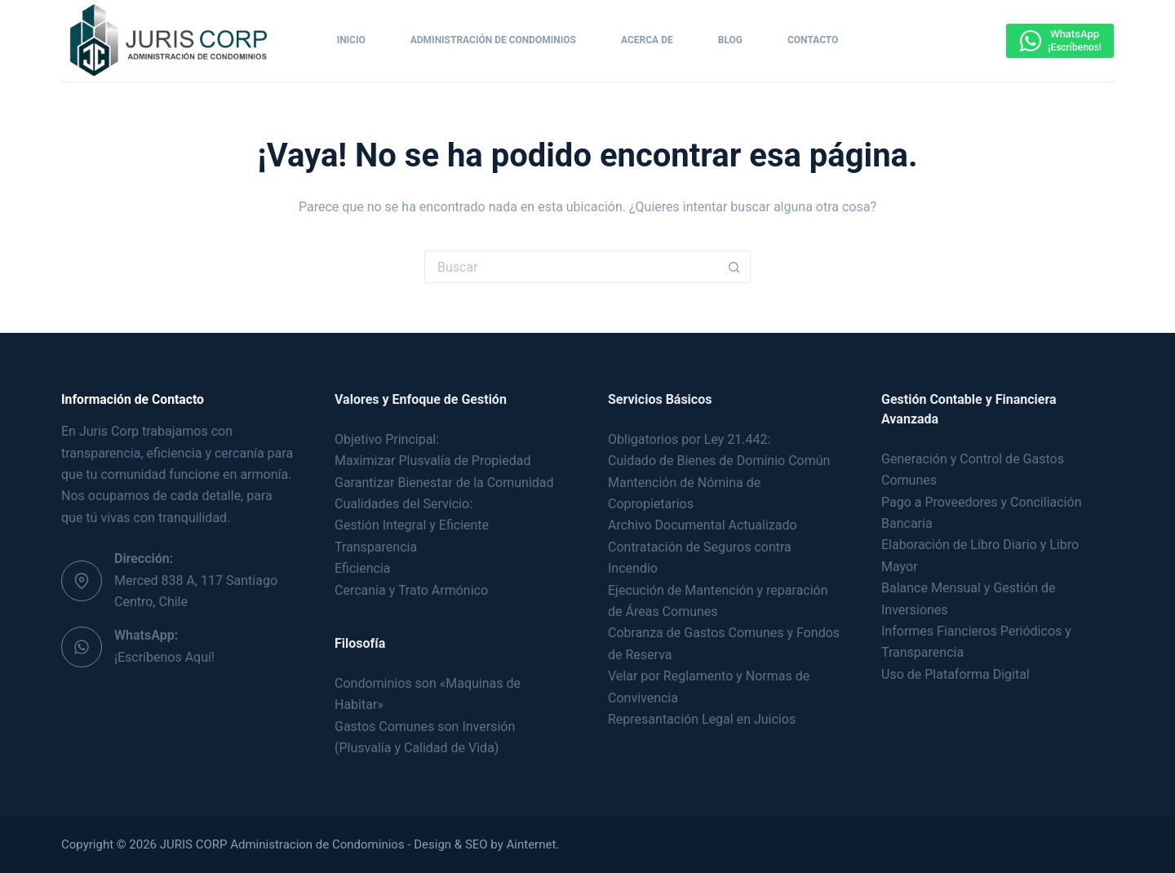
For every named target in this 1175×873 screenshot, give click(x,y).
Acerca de (647, 40)
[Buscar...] (571, 266)
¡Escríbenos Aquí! (164, 657)
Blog (730, 40)
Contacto (812, 40)
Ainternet (531, 844)
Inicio (351, 40)
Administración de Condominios (493, 40)
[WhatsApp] (1060, 41)
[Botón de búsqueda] (734, 266)
